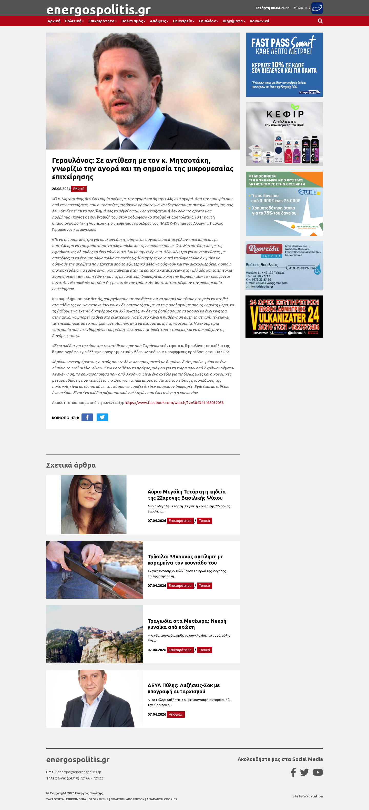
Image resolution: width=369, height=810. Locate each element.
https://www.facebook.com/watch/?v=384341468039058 (174, 402)
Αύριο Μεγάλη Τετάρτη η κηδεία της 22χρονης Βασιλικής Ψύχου (187, 495)
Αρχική (53, 21)
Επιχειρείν (182, 21)
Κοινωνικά (259, 21)
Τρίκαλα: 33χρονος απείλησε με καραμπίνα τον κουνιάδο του (185, 560)
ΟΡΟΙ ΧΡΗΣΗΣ (98, 799)
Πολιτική (73, 21)
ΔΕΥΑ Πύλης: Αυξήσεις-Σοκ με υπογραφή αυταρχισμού (184, 688)
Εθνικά (79, 189)
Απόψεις (158, 21)
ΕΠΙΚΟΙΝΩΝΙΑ (76, 799)
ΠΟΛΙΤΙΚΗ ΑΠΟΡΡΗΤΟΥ (127, 799)
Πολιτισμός (132, 21)
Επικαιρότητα (101, 21)
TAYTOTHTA (55, 799)
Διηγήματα (233, 21)
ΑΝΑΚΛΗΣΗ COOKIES (162, 799)
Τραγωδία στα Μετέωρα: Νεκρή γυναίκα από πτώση (187, 624)
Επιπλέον (207, 21)
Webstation (313, 796)
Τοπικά (204, 521)
